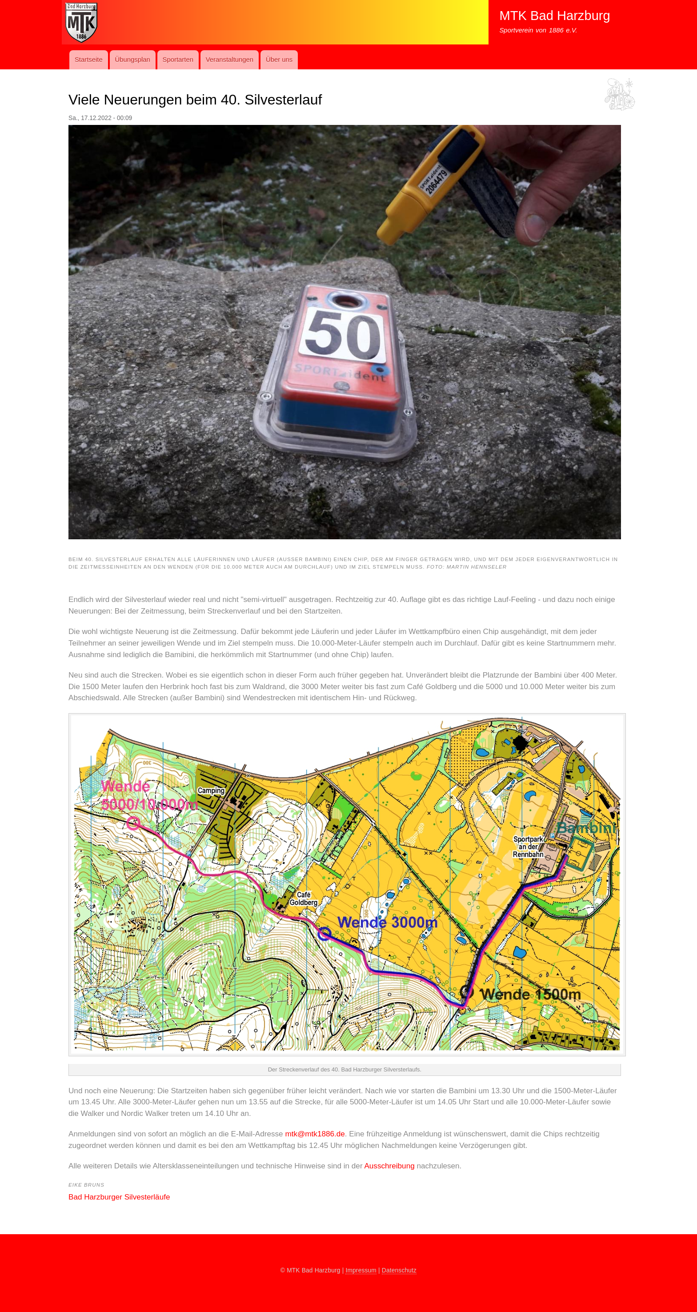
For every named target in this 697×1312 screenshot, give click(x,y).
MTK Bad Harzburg (554, 15)
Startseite (89, 59)
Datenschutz (399, 1270)
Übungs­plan (132, 59)
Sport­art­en (178, 59)
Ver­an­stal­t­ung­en (229, 59)
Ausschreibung (390, 1165)
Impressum (361, 1270)
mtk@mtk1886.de (314, 1133)
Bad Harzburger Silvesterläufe (119, 1196)
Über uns (279, 59)
